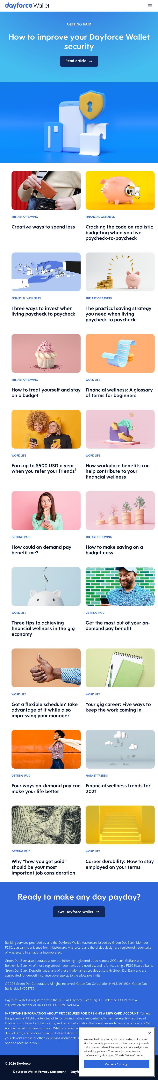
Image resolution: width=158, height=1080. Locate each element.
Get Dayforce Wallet (79, 911)
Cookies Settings (117, 1064)
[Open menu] (149, 5)
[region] (117, 1052)
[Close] (149, 1033)
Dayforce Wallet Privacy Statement (39, 1072)
